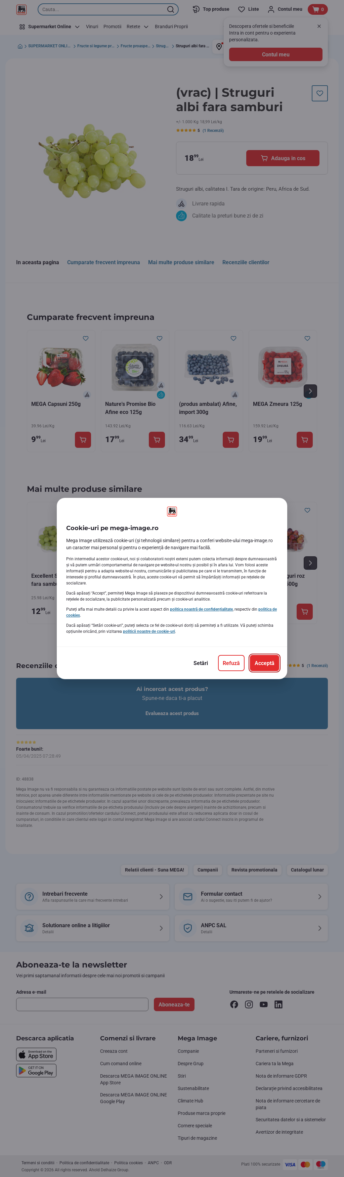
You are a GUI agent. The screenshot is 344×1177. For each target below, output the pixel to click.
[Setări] (201, 663)
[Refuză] (231, 663)
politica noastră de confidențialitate (201, 609)
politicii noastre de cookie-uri (149, 631)
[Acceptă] (264, 663)
